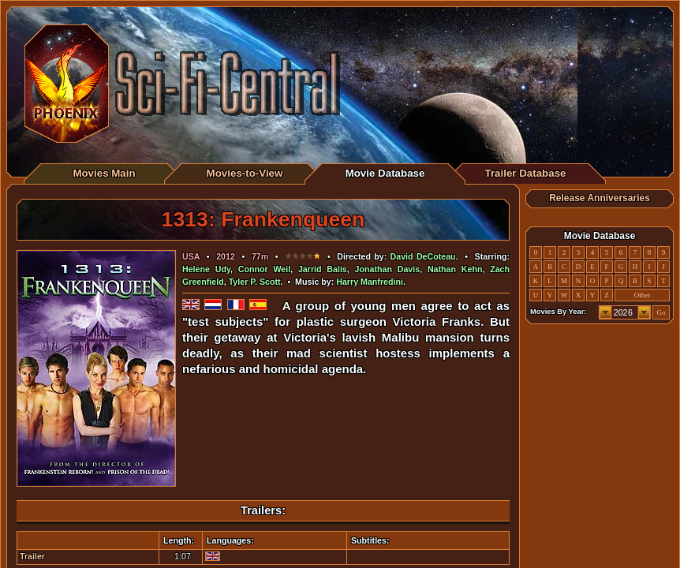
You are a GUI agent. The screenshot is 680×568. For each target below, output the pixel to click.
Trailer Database (525, 173)
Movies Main (104, 173)
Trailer (32, 556)
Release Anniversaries (599, 198)
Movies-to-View (245, 173)
